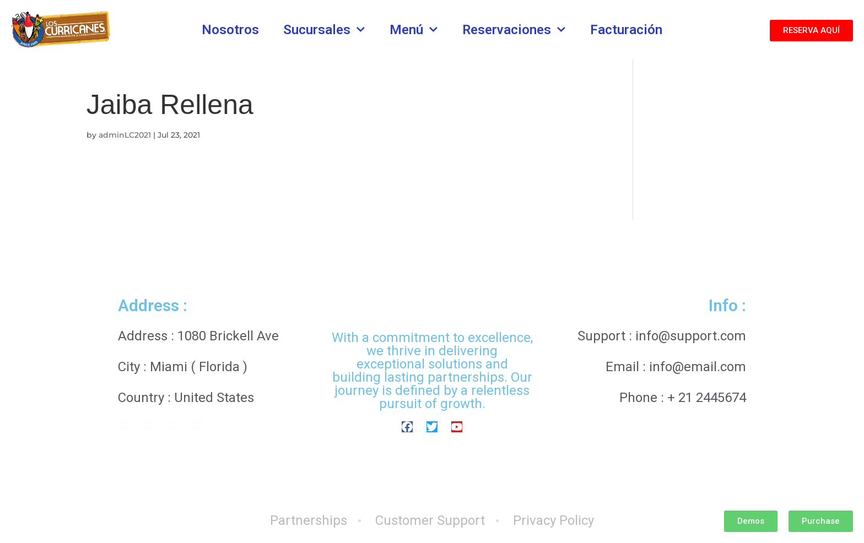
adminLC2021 (125, 135)
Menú (414, 30)
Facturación (626, 29)
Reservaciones (514, 30)
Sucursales (324, 30)
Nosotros (230, 29)
